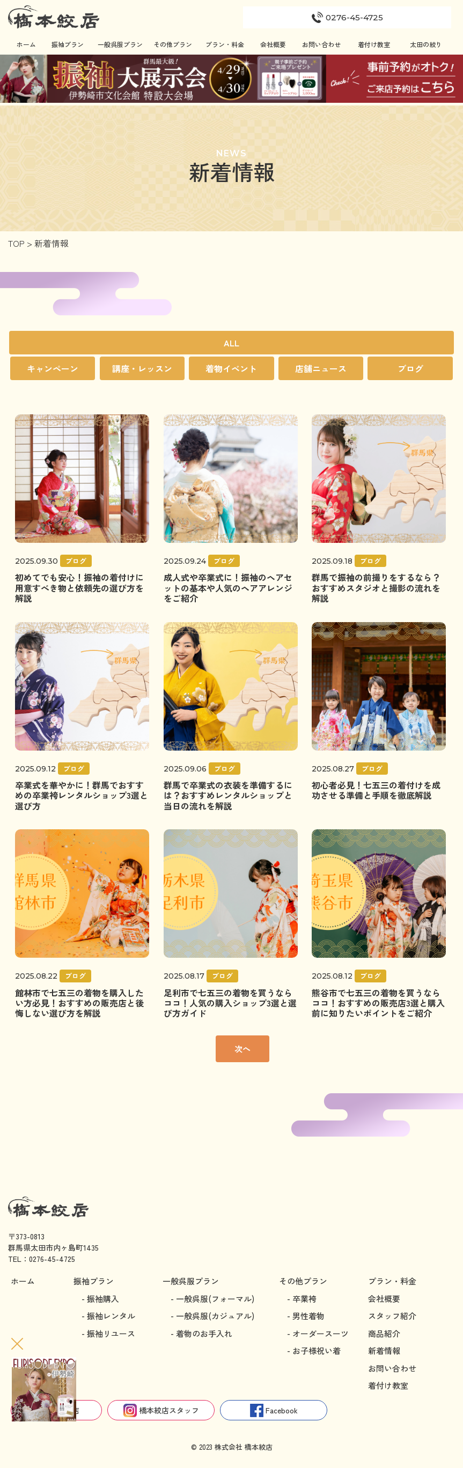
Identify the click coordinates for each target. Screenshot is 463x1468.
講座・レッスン (142, 368)
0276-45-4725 (52, 1258)
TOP (16, 243)
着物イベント (231, 368)
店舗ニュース (321, 368)
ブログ (410, 368)
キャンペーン (52, 368)
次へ (242, 1048)
